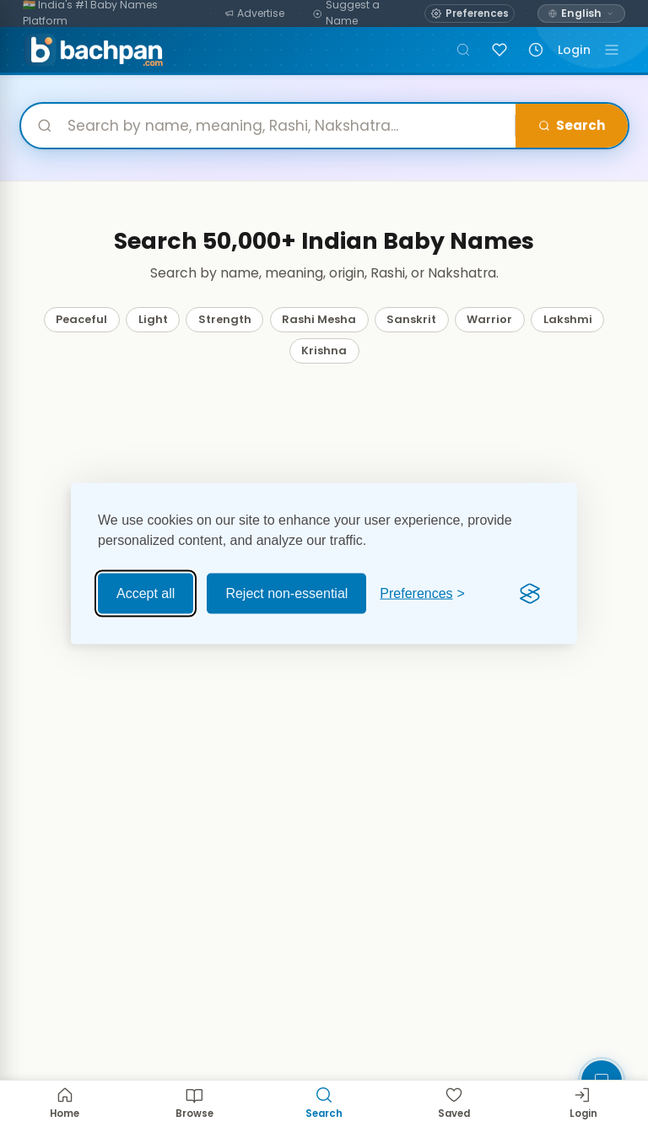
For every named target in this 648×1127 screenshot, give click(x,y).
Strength (224, 319)
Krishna (324, 350)
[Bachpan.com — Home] (93, 49)
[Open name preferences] (469, 13)
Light (153, 319)
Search (571, 125)
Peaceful (81, 319)
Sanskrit (411, 319)
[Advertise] (254, 14)
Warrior (489, 319)
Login (574, 49)
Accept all (145, 593)
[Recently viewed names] (535, 49)
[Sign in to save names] (499, 49)
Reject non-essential (286, 593)
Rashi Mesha (319, 319)
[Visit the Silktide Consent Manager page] (530, 594)
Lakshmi (567, 319)
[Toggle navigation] (611, 49)
